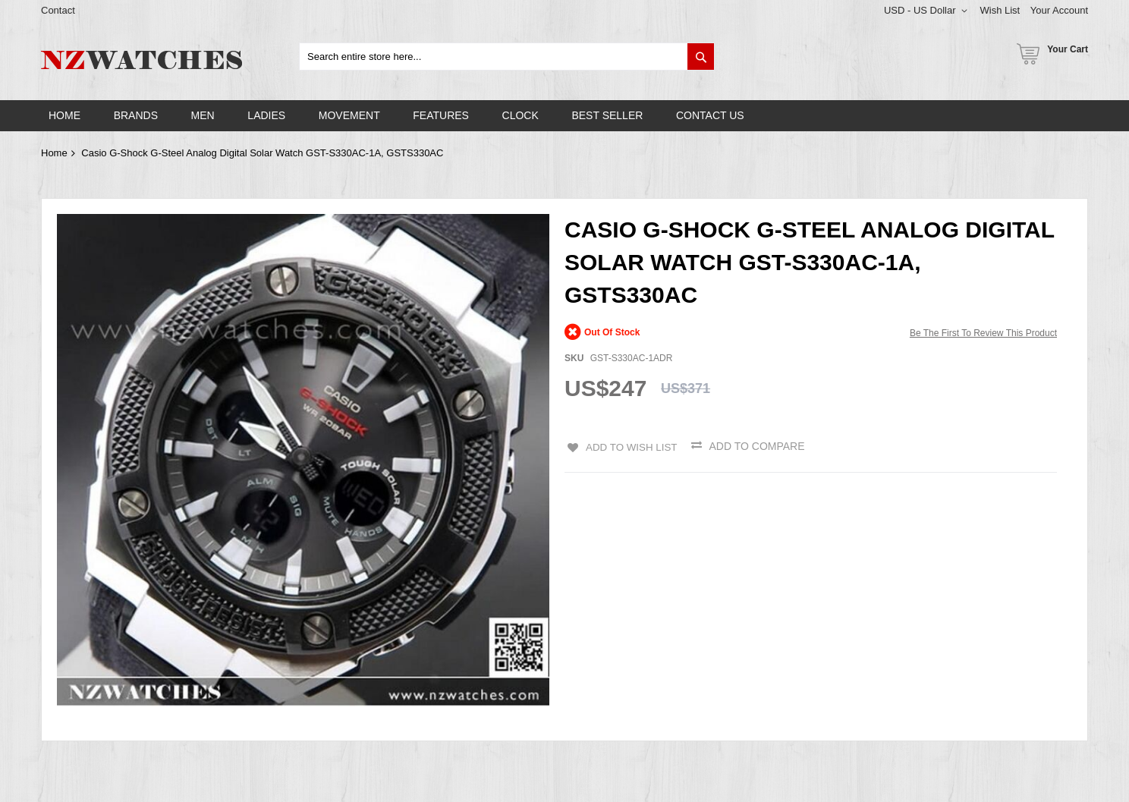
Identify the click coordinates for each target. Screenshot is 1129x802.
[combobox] (507, 56)
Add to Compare (759, 446)
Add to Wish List (630, 446)
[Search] (700, 56)
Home (54, 153)
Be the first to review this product (983, 333)
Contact (58, 10)
